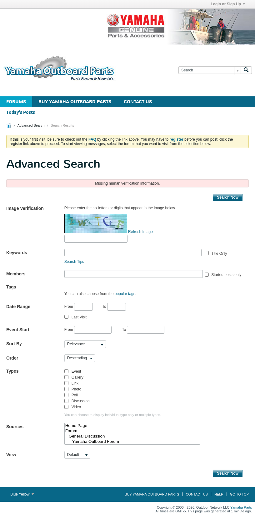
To (114, 306)
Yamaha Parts (241, 507)
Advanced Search (30, 125)
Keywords (16, 252)
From (78, 307)
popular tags (125, 294)
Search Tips (74, 261)
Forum (132, 431)
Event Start (17, 329)
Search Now (227, 197)
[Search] (209, 70)
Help (218, 494)
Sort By (14, 343)
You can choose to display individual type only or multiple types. (112, 415)
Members (15, 273)
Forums (16, 102)
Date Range (18, 306)
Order (12, 358)
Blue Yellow (22, 494)
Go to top (239, 494)
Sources (14, 426)
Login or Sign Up (228, 4)
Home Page (132, 425)
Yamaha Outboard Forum (132, 441)
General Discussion (132, 436)
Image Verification (25, 208)
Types (12, 371)
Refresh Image (140, 232)
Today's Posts (20, 113)
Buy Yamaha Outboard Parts (74, 102)
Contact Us (138, 102)
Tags (11, 286)
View (11, 454)
